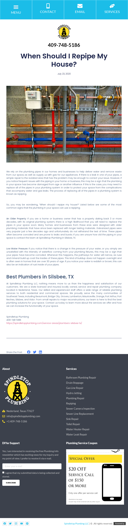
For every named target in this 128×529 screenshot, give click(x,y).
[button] (16, 7)
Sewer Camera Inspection (80, 408)
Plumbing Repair (75, 398)
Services (112, 12)
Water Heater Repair (78, 429)
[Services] (112, 6)
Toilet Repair (73, 424)
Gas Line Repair (74, 387)
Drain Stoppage (74, 382)
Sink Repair (72, 419)
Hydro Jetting (74, 393)
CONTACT (48, 12)
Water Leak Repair (76, 434)
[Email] (80, 6)
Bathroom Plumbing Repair (81, 377)
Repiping (71, 403)
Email (80, 12)
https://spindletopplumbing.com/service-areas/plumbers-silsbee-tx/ (44, 323)
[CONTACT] (48, 6)
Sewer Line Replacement (80, 413)
